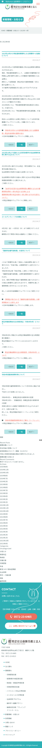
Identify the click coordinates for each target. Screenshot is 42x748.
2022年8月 (4, 517)
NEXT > (31, 145)
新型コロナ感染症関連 (8, 569)
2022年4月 (4, 529)
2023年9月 (4, 484)
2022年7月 (4, 520)
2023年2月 (4, 499)
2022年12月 (4, 505)
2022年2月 (4, 535)
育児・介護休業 (5, 575)
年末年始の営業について (8, 448)
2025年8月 (4, 467)
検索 (1, 437)
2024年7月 (4, 478)
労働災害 (3, 560)
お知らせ (3, 551)
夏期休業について (6, 445)
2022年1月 (4, 538)
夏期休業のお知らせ (7, 457)
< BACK (10, 145)
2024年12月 (4, 469)
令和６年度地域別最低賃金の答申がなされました (17, 454)
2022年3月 (4, 532)
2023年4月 (4, 496)
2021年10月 (4, 540)
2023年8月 (4, 487)
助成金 (2, 557)
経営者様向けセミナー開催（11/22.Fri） (14, 451)
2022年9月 (4, 514)
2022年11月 (4, 508)
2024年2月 (4, 481)
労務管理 (3, 563)
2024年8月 (4, 475)
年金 (1, 566)
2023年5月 (4, 493)
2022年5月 (4, 526)
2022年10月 (4, 511)
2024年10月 (4, 472)
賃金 (1, 578)
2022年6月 (4, 523)
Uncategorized (5, 548)
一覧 (21, 145)
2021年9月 (4, 543)
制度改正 (3, 554)
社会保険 (3, 572)
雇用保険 (3, 581)
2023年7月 (4, 490)
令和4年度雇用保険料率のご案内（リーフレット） (22, 420)
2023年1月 (4, 502)
